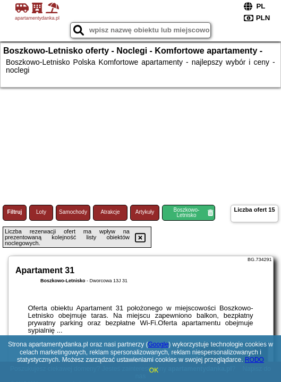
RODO (254, 359)
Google (158, 344)
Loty (41, 212)
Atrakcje (110, 212)
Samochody (73, 212)
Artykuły (145, 212)
